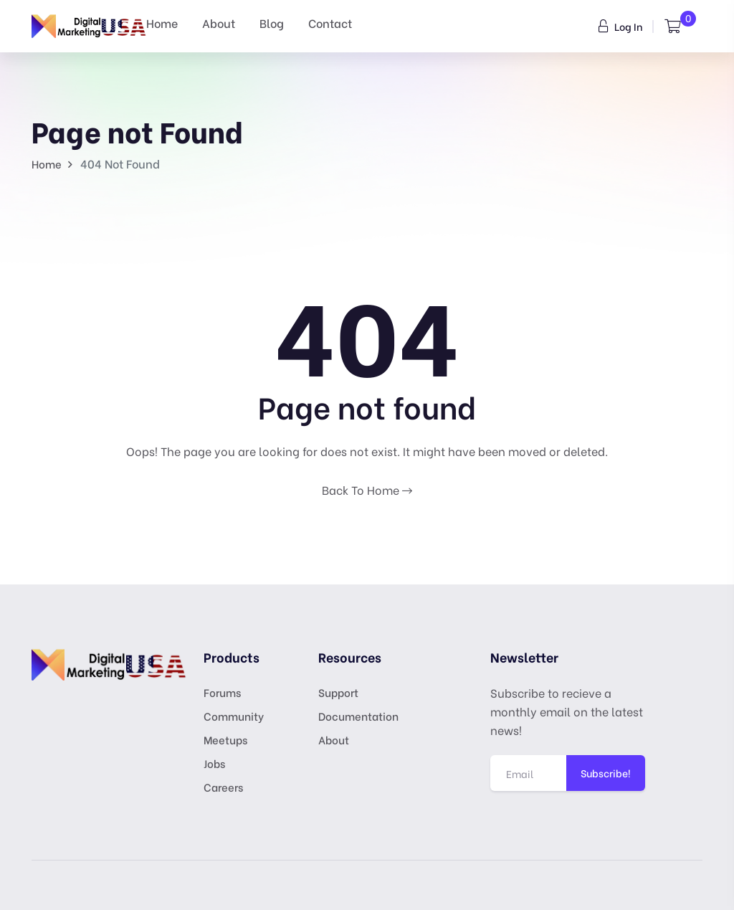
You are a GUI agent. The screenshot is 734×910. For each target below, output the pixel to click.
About (218, 22)
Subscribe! (606, 772)
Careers (223, 787)
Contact (330, 22)
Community (234, 716)
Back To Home (367, 489)
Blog (271, 22)
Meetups (225, 739)
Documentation (358, 716)
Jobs (214, 763)
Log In (621, 26)
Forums (222, 692)
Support (338, 692)
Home (162, 22)
